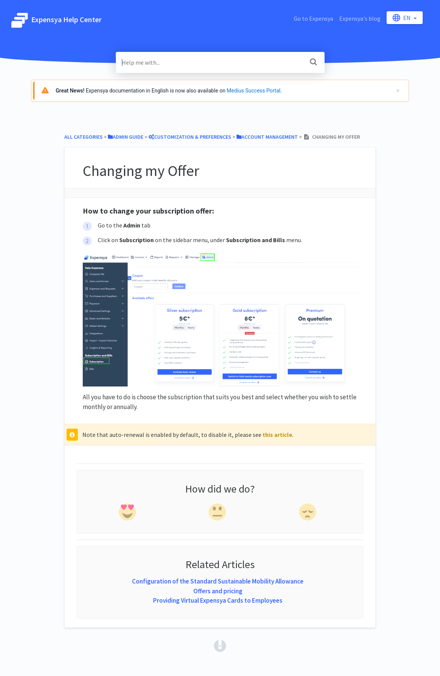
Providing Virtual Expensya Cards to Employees (217, 600)
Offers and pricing (218, 591)
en (402, 17)
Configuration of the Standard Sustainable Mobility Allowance (217, 581)
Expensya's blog (360, 18)
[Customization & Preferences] (190, 136)
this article (277, 434)
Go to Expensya (313, 18)
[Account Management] (267, 136)
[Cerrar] (397, 90)
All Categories (83, 136)
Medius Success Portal (254, 91)
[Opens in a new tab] (220, 645)
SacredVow (214, 18)
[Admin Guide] (125, 136)
